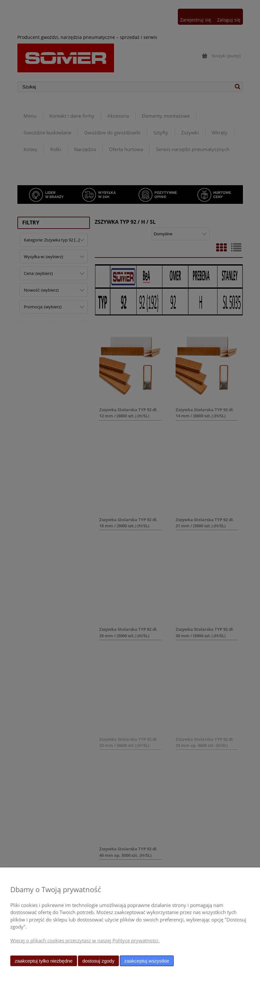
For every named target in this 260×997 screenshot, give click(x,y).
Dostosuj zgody (98, 961)
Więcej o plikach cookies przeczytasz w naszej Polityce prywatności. (84, 940)
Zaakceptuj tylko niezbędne (43, 961)
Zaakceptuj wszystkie (146, 961)
